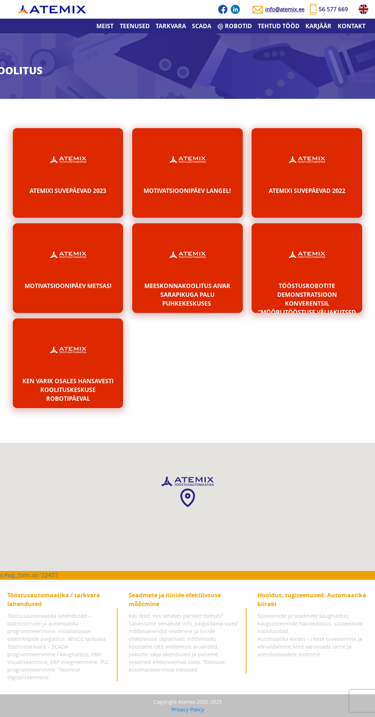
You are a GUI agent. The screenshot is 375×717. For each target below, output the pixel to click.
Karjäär (318, 26)
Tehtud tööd (279, 26)
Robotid (238, 26)
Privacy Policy (187, 709)
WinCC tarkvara (86, 638)
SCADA (201, 26)
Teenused (135, 26)
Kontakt (351, 26)
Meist (105, 26)
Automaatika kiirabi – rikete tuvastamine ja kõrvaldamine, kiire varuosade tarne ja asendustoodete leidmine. (309, 646)
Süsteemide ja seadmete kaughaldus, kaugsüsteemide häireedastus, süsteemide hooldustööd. (310, 623)
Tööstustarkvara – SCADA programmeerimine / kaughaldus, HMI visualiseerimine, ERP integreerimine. (54, 654)
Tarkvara (171, 26)
